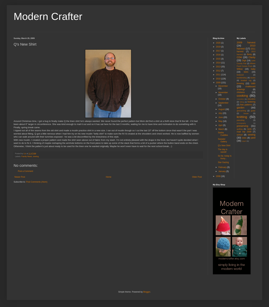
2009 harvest (246, 42)
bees (246, 72)
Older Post (197, 177)
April (220, 125)
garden (240, 107)
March (221, 129)
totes (244, 138)
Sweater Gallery (222, 140)
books (252, 78)
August (221, 109)
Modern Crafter (48, 16)
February (222, 167)
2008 (218, 176)
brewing (240, 83)
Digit (244, 60)
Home (108, 177)
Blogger (146, 292)
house (246, 113)
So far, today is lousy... (224, 157)
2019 (218, 47)
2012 (218, 71)
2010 (218, 79)
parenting (240, 120)
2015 (218, 59)
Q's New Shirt (224, 145)
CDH (239, 57)
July (220, 113)
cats (253, 83)
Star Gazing (223, 162)
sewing (36, 156)
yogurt (244, 141)
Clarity (251, 57)
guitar (253, 111)
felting (242, 102)
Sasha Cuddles (223, 133)
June (220, 117)
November (223, 92)
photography (241, 123)
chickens (241, 92)
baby (253, 69)
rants (249, 129)
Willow (240, 69)
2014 (218, 63)
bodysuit (240, 75)
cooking (242, 95)
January (222, 171)
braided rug (246, 80)
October (222, 99)
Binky (249, 54)
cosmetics (240, 99)
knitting (242, 117)
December (223, 86)
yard (253, 137)
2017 (218, 51)
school (240, 135)
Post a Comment (25, 171)
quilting (240, 129)
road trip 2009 (244, 132)
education (251, 99)
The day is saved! (222, 150)
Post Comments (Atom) (36, 182)
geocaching (241, 111)
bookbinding (242, 78)
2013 (218, 66)
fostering (251, 102)
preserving (242, 126)
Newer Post (19, 177)
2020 (218, 43)
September (223, 103)
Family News (26, 156)
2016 (218, 55)
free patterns (246, 105)
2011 (218, 74)
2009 (218, 82)
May (220, 121)
